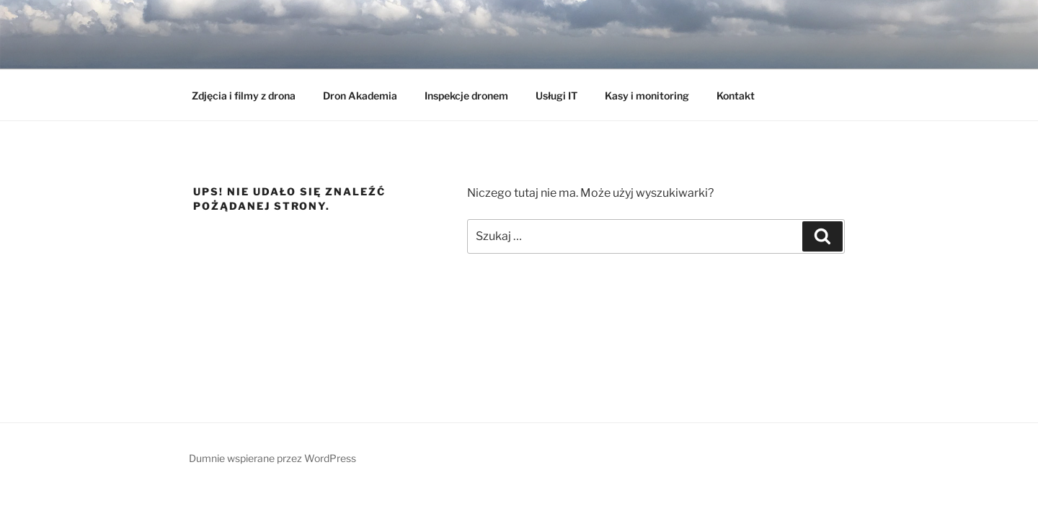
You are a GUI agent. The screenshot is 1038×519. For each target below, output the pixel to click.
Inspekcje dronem (466, 95)
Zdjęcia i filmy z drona (244, 95)
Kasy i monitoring (647, 95)
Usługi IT (556, 95)
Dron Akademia (360, 95)
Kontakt (736, 95)
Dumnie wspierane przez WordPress (272, 458)
